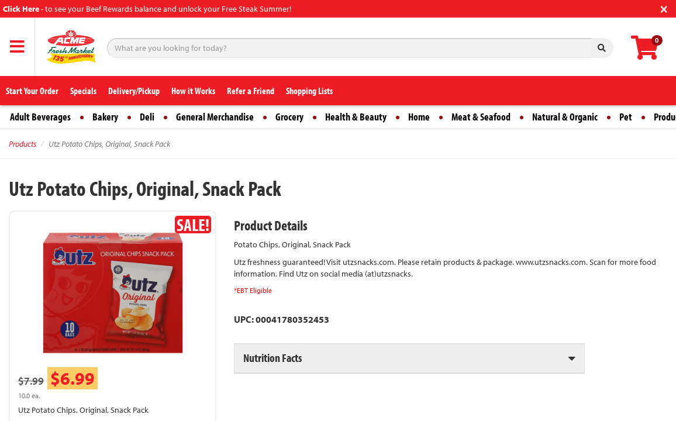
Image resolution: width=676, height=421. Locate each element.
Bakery (105, 116)
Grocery (289, 116)
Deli (147, 116)
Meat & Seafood (481, 116)
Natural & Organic (565, 116)
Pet (625, 116)
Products (22, 144)
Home (419, 116)
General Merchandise (215, 116)
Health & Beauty (356, 116)
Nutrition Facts (272, 357)
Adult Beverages (40, 116)
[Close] (664, 8)
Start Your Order (32, 90)
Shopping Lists (309, 90)
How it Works (193, 90)
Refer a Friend (250, 90)
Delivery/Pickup (134, 90)
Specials (83, 90)
